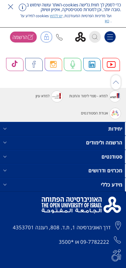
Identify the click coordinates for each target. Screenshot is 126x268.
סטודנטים (62, 156)
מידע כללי (62, 184)
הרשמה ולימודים (62, 142)
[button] (59, 37)
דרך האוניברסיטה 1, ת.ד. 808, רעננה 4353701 (62, 227)
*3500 (66, 241)
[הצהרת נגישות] (116, 254)
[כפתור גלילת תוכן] (116, 82)
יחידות (62, 128)
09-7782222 (94, 241)
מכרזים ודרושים (62, 170)
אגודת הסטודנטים (101, 113)
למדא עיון (49, 96)
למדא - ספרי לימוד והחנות (95, 96)
